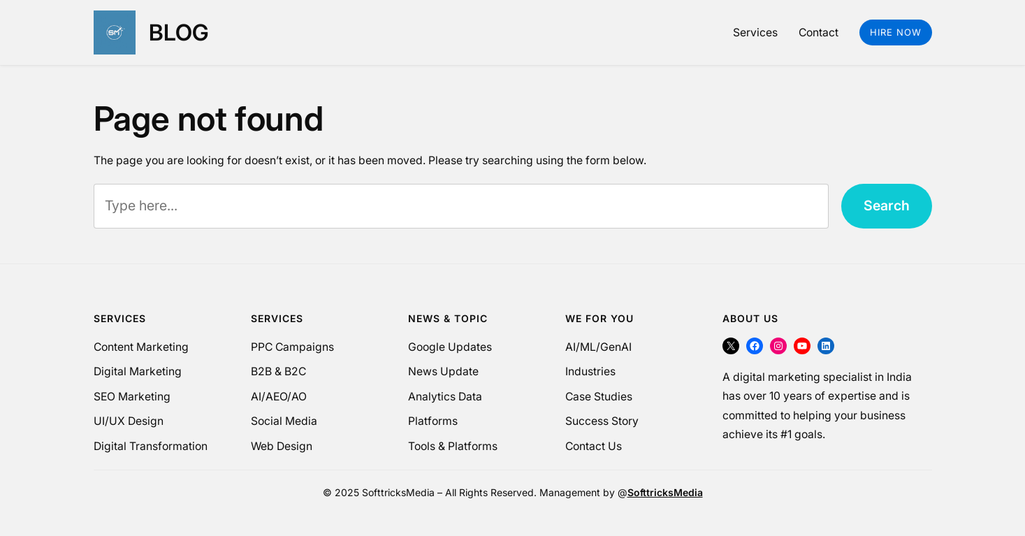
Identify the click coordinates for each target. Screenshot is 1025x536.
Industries (590, 371)
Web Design (281, 446)
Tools (421, 446)
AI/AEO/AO (279, 396)
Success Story (602, 421)
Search (887, 205)
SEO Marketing (132, 396)
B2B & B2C (278, 371)
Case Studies (598, 396)
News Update (443, 371)
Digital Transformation (151, 446)
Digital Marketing (138, 371)
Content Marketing (141, 347)
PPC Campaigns (292, 347)
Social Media (284, 421)
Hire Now (896, 32)
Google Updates (450, 347)
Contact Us (593, 446)
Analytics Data (445, 396)
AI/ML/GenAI (598, 347)
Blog (178, 32)
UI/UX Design (128, 421)
